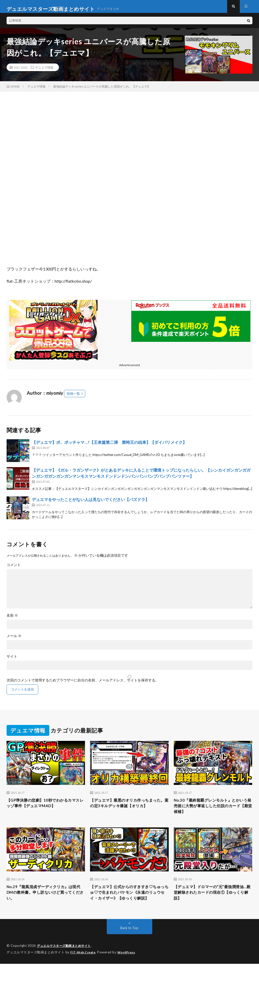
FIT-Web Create (84, 970)
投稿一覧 (73, 398)
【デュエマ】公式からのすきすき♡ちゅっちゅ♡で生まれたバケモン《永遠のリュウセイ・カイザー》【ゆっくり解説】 (127, 905)
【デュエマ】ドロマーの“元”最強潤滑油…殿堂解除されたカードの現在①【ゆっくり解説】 (213, 901)
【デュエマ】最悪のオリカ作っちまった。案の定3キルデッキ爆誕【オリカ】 (129, 812)
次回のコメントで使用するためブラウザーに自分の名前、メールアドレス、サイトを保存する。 (83, 685)
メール (14, 640)
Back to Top (129, 945)
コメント (14, 569)
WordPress (129, 970)
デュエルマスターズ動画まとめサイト (66, 963)
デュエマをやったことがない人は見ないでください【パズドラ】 (90, 504)
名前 (12, 620)
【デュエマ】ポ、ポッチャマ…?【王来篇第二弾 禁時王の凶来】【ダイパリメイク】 (109, 447)
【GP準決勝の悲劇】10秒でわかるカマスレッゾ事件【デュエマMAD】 (45, 809)
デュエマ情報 (44, 72)
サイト (12, 661)
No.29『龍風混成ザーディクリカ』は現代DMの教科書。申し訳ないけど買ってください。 (46, 901)
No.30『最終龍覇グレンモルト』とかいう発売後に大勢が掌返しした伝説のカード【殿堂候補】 (213, 812)
